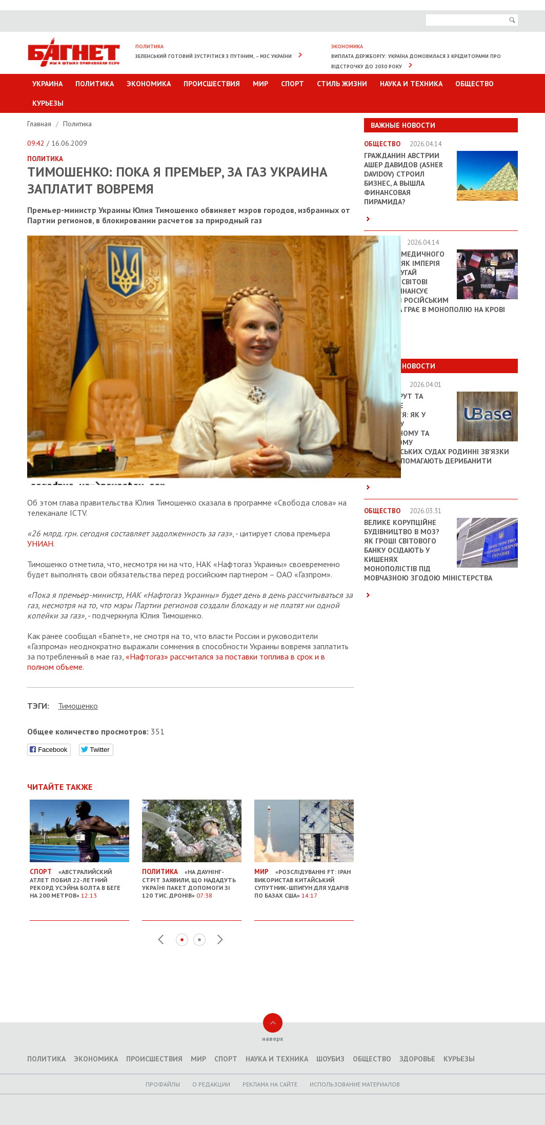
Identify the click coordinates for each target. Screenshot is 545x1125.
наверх (272, 1038)
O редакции (211, 1084)
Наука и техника (411, 83)
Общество (474, 83)
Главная (40, 123)
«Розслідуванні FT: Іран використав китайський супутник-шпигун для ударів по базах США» (304, 879)
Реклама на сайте (270, 1084)
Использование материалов (355, 1084)
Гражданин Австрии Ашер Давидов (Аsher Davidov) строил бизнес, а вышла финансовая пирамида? (403, 178)
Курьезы (48, 103)
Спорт (292, 83)
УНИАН (40, 543)
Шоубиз (330, 1058)
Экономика (149, 83)
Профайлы (163, 1084)
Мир (260, 83)
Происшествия (212, 83)
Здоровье (417, 1058)
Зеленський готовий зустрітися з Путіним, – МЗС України (213, 56)
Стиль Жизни (342, 83)
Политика (94, 83)
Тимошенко (78, 706)
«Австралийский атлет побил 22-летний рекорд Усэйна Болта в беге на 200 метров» (79, 879)
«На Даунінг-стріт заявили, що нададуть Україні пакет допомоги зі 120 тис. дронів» (191, 879)
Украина (47, 83)
